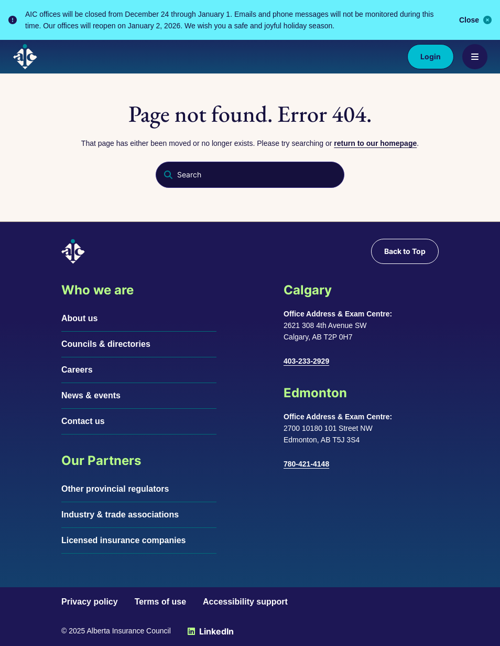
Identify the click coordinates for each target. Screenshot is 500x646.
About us (79, 318)
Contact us (83, 421)
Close (475, 20)
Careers (77, 369)
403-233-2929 (306, 361)
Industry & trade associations (120, 514)
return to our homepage (375, 143)
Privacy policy (89, 601)
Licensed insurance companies (123, 540)
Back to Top (405, 251)
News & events (91, 395)
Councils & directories (105, 344)
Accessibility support (245, 601)
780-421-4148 (306, 464)
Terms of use (160, 601)
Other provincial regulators (115, 488)
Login (430, 56)
